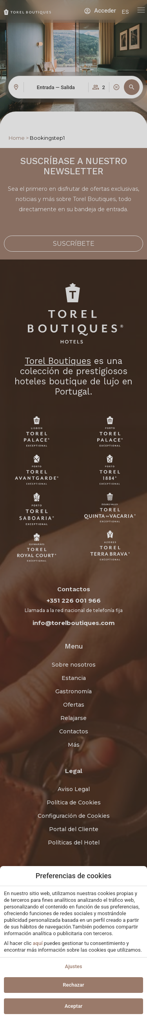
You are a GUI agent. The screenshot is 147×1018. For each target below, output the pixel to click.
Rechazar (73, 985)
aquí (38, 943)
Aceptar (74, 1006)
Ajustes (73, 966)
